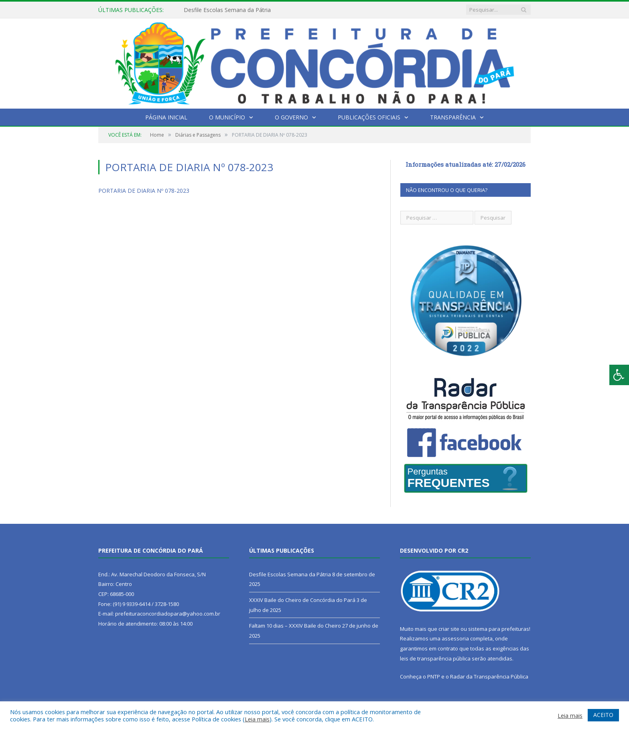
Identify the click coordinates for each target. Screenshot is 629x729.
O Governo (291, 117)
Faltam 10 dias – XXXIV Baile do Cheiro (295, 625)
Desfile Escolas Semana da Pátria (227, 10)
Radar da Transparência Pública (489, 676)
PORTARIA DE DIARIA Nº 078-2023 (143, 190)
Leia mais (257, 719)
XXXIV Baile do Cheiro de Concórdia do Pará (302, 600)
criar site (448, 628)
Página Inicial (166, 117)
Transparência (453, 117)
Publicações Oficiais (369, 117)
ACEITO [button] (603, 715)
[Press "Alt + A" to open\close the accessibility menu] (619, 375)
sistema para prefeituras (498, 628)
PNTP (433, 676)
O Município (227, 117)
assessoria (455, 638)
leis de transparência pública (435, 658)
